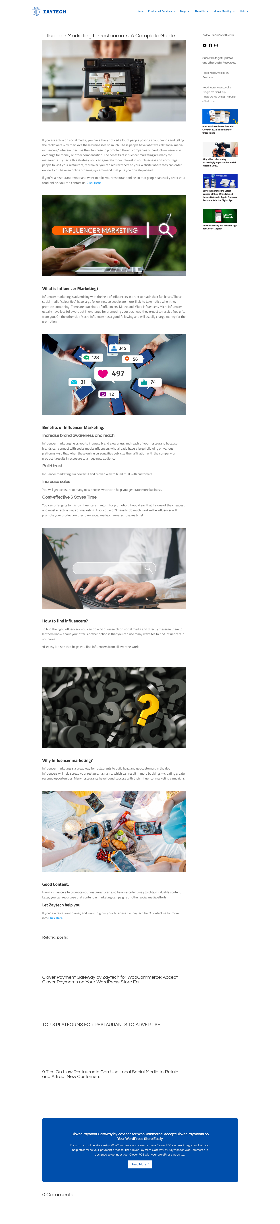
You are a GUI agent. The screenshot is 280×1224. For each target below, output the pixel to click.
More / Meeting (223, 11)
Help (242, 11)
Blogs (183, 11)
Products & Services (160, 11)
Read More (139, 1164)
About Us (200, 11)
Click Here (94, 182)
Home (140, 11)
